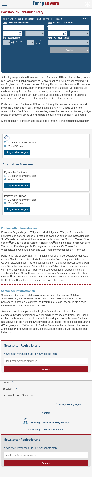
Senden (46, 369)
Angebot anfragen (17, 152)
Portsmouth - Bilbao (15, 196)
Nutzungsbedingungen (68, 404)
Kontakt (46, 413)
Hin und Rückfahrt (14, 19)
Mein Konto (87, 4)
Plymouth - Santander (16, 172)
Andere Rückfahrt (54, 19)
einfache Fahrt (34, 19)
